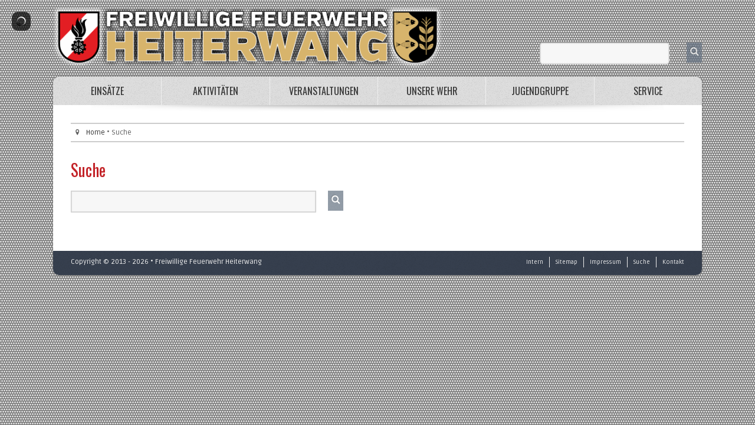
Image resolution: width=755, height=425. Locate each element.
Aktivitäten (215, 91)
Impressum (605, 262)
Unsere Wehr (432, 91)
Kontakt (673, 262)
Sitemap (566, 262)
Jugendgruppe (540, 91)
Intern (534, 262)
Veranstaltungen (324, 91)
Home (95, 132)
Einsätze (107, 91)
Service (647, 91)
